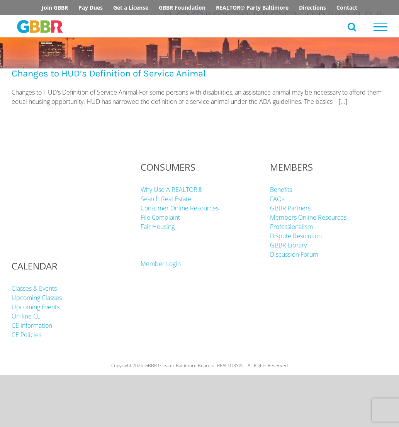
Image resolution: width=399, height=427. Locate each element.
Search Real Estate (166, 199)
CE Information (32, 325)
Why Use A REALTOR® (171, 189)
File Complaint (160, 217)
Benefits (281, 189)
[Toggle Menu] (380, 27)
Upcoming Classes (37, 297)
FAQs (277, 199)
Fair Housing (158, 226)
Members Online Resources (308, 217)
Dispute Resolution (296, 236)
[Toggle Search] (352, 26)
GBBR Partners (290, 208)
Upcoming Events (35, 307)
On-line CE (26, 316)
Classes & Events (34, 288)
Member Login (161, 263)
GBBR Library (288, 245)
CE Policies (26, 334)
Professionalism (291, 226)
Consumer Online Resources (180, 208)
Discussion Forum (294, 254)
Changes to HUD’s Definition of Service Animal (109, 73)
